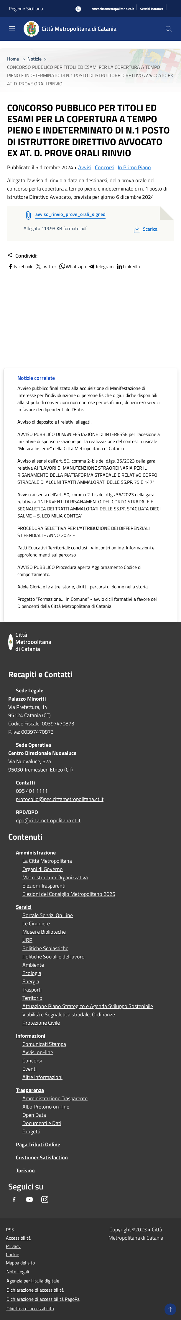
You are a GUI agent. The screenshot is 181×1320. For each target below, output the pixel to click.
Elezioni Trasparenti (43, 885)
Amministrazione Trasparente (55, 1098)
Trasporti (32, 989)
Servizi (24, 907)
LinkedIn (128, 266)
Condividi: (22, 256)
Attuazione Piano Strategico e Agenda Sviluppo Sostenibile (87, 1006)
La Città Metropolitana (47, 861)
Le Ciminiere (36, 923)
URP (27, 940)
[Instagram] (45, 1200)
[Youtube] (29, 1200)
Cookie (12, 1254)
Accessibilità (18, 1237)
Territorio (32, 998)
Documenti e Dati (41, 1123)
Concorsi (104, 167)
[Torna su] (170, 1309)
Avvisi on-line (37, 1052)
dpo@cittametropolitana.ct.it (48, 820)
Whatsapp (72, 266)
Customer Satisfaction (42, 1157)
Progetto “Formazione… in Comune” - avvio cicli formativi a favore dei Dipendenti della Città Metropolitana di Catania (87, 602)
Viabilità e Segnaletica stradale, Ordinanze (68, 1014)
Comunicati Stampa (44, 1044)
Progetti (31, 1131)
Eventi (29, 1069)
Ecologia (31, 973)
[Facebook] (14, 1200)
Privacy (13, 1246)
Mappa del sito (20, 1262)
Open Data (34, 1115)
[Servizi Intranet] (151, 9)
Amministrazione (36, 853)
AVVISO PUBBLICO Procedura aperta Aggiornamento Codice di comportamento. (79, 571)
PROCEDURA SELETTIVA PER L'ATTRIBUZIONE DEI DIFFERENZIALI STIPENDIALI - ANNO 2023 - (83, 532)
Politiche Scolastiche (45, 948)
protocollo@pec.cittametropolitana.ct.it (59, 799)
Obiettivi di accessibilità (30, 1308)
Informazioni (30, 1036)
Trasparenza (30, 1090)
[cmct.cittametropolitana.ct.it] (113, 9)
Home (13, 58)
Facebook (19, 266)
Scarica (144, 228)
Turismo (25, 1170)
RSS (10, 1229)
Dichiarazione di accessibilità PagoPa (43, 1299)
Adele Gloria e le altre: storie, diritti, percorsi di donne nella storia (82, 586)
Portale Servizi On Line (47, 915)
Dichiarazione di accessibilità (35, 1289)
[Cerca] (168, 28)
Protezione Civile (41, 1023)
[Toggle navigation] (11, 28)
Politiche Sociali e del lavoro (53, 956)
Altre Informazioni (42, 1077)
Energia (30, 981)
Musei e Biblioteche (44, 932)
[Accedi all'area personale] (78, 9)
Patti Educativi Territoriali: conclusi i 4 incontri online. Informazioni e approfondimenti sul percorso (85, 551)
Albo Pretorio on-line (45, 1106)
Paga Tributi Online (38, 1144)
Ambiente (33, 965)
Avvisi (84, 167)
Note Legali (17, 1271)
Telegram (100, 266)
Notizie (34, 58)
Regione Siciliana (26, 8)
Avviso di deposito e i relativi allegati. (54, 421)
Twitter (45, 266)
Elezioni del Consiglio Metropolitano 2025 (68, 894)
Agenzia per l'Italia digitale (32, 1280)
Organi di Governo (42, 869)
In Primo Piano (134, 167)
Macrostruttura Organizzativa (55, 877)
